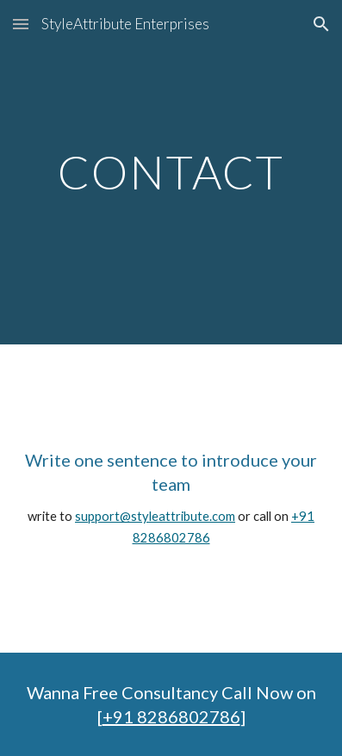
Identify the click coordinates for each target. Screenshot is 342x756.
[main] (171, 171)
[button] (20, 23)
